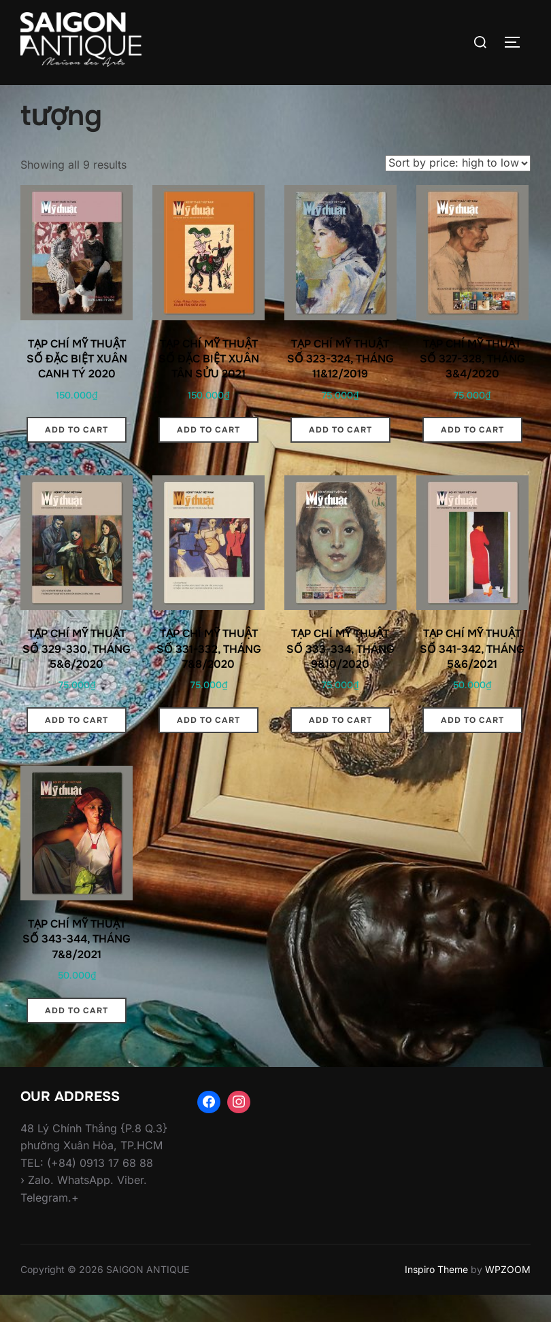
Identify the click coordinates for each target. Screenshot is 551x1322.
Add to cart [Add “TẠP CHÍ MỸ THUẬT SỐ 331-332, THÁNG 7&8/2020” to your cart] (208, 746)
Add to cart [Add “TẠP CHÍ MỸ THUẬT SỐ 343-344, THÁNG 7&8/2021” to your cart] (76, 1036)
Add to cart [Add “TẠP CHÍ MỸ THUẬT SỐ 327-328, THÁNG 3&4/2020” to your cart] (472, 456)
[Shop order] (458, 189)
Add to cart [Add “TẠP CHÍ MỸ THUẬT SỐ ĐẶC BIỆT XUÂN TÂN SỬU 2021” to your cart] (208, 456)
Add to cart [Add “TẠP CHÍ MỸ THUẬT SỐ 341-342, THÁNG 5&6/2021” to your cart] (472, 746)
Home (34, 94)
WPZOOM (508, 1296)
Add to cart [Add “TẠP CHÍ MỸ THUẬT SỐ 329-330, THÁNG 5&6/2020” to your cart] (76, 746)
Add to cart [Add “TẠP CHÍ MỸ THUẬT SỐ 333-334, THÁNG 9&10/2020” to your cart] (340, 746)
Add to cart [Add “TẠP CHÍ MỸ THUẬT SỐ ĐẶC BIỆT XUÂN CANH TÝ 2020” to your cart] (76, 456)
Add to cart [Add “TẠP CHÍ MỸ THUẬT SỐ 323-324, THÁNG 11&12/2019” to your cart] (340, 456)
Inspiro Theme (436, 1296)
